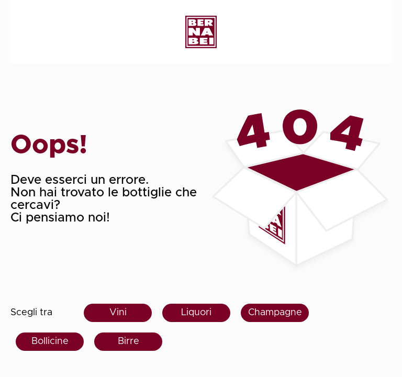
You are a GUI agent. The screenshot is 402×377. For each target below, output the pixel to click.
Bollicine (50, 341)
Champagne (275, 312)
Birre (128, 341)
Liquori (196, 312)
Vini (118, 312)
